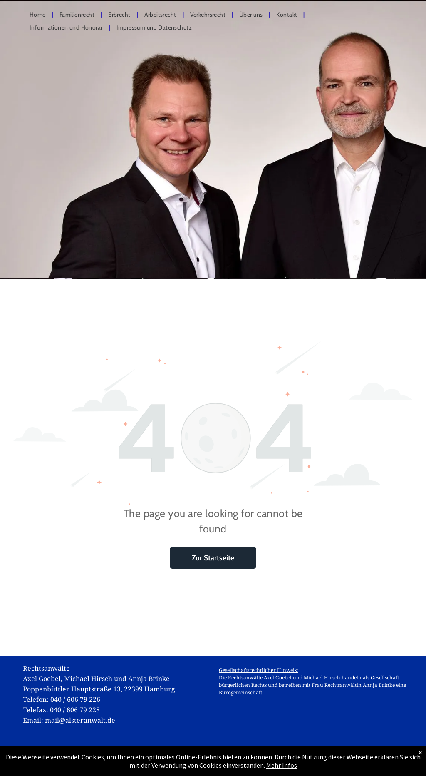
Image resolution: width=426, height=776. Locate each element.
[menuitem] (38, 15)
